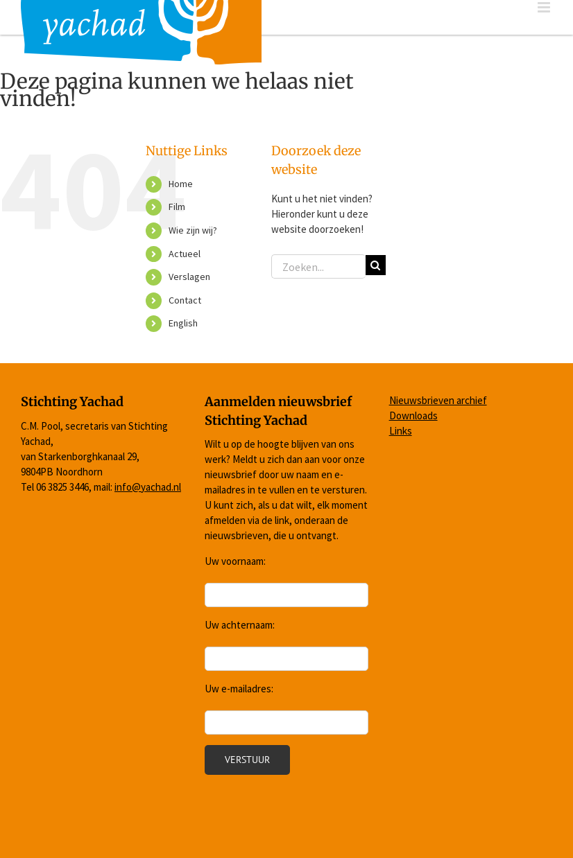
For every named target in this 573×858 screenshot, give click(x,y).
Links (400, 430)
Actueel (184, 253)
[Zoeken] (376, 265)
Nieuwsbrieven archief (438, 400)
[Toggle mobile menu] (545, 7)
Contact (185, 300)
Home (181, 183)
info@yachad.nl (147, 486)
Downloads (413, 415)
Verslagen (189, 276)
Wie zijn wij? (193, 230)
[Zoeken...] (318, 266)
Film (177, 206)
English (183, 323)
